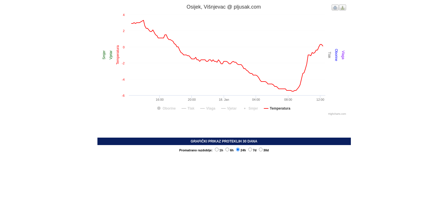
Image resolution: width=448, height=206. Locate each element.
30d (264, 150)
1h (219, 150)
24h (241, 150)
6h (229, 150)
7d (252, 150)
